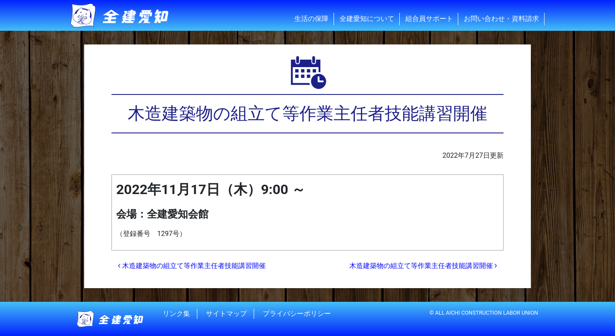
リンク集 (176, 313)
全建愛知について (367, 19)
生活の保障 (311, 19)
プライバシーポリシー (297, 313)
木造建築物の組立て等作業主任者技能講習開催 (192, 266)
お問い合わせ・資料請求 (501, 19)
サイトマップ (226, 313)
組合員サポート (429, 19)
